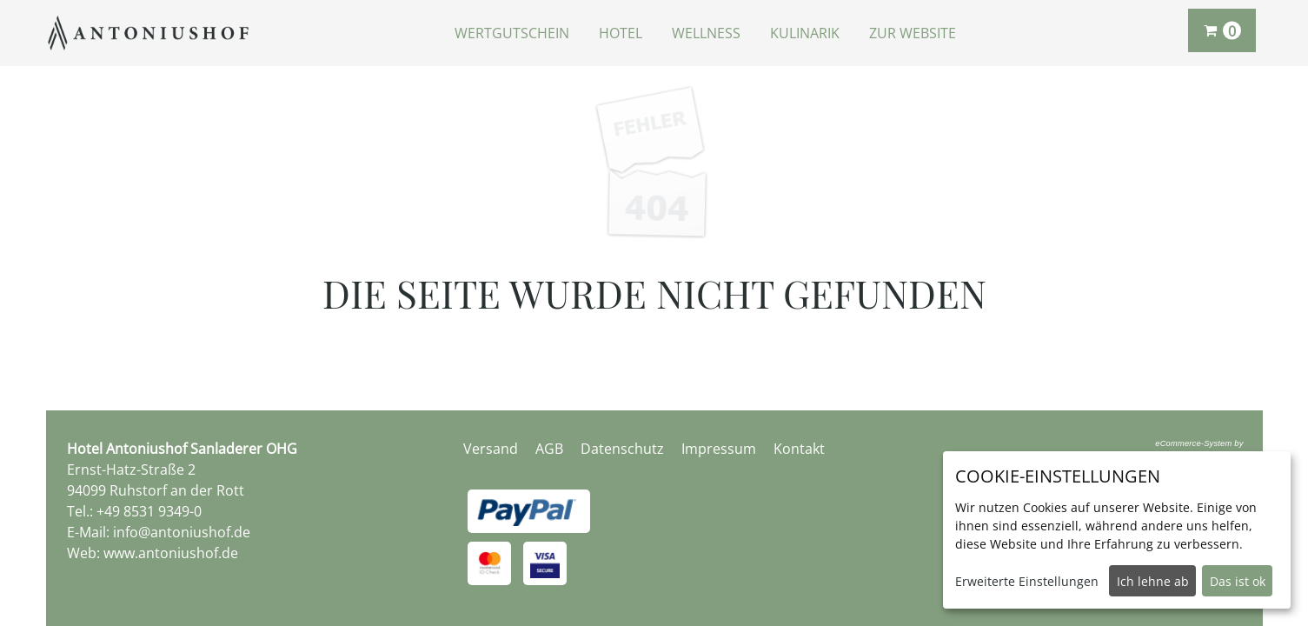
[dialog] (1117, 530)
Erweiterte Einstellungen (1027, 581)
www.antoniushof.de (170, 553)
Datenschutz (622, 448)
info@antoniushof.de (181, 532)
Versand (490, 448)
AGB (549, 448)
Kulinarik (805, 33)
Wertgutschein (512, 33)
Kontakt (799, 448)
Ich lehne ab (1153, 581)
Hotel (620, 33)
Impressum (718, 448)
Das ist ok (1237, 581)
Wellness (706, 33)
